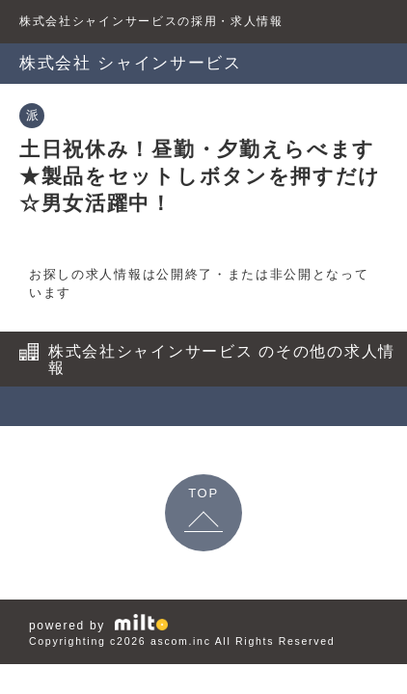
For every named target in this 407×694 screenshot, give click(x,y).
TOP (203, 493)
